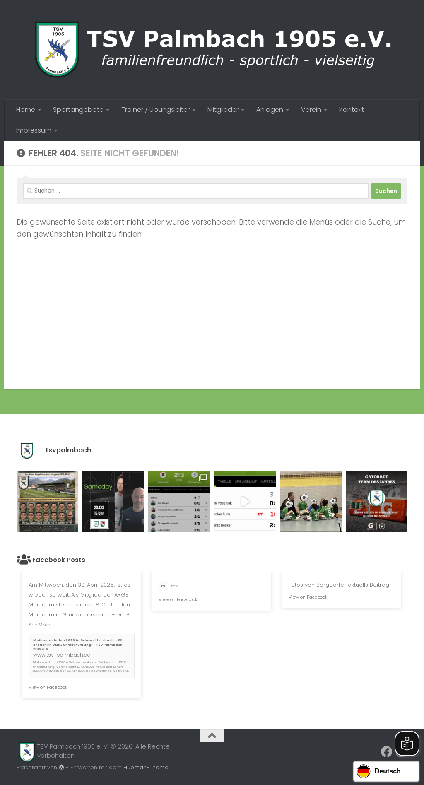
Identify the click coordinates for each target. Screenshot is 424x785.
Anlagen (269, 109)
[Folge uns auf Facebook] (387, 752)
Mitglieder (222, 109)
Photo (168, 586)
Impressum (33, 130)
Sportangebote (78, 109)
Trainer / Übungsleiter (155, 109)
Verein (311, 109)
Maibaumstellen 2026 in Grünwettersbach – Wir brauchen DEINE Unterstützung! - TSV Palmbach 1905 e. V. (78, 644)
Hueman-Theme (146, 767)
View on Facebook (48, 687)
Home (25, 109)
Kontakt (351, 109)
